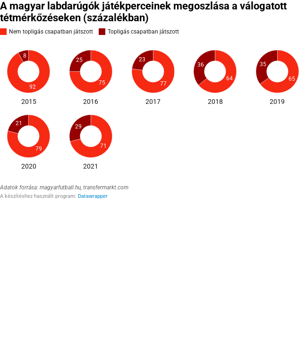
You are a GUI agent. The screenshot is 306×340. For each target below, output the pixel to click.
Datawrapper (93, 196)
